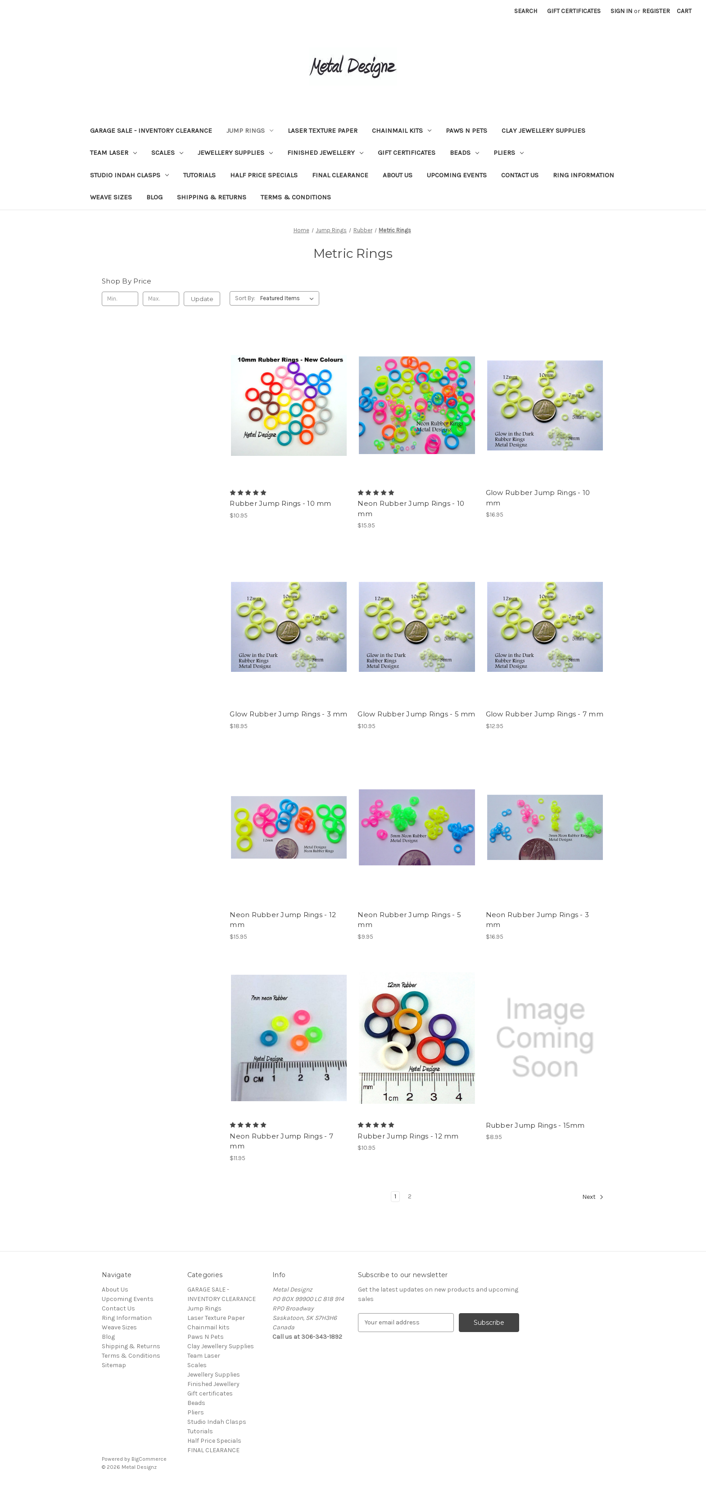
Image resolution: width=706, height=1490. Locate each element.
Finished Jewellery (325, 153)
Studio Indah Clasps (129, 175)
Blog (154, 197)
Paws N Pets (466, 130)
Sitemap (114, 1365)
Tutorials (199, 175)
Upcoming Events (457, 175)
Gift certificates (406, 153)
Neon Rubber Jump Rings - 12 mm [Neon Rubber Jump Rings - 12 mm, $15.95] (283, 919)
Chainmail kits (401, 130)
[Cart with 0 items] (684, 11)
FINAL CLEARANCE (340, 175)
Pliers (508, 153)
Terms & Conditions (296, 197)
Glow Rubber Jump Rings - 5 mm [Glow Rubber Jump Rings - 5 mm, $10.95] (416, 714)
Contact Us (520, 175)
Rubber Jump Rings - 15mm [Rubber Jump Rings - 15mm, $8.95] (535, 1125)
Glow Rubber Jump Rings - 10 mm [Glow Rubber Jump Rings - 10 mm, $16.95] (538, 497)
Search (525, 11)
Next (593, 1197)
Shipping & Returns (211, 197)
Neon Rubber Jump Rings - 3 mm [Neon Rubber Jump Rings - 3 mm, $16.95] (537, 919)
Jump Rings (249, 130)
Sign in (621, 11)
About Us (397, 175)
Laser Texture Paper (323, 130)
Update (202, 298)
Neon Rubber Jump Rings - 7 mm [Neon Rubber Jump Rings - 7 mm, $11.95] (281, 1141)
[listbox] (289, 298)
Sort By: (245, 298)
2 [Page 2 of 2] (410, 1196)
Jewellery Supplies (235, 153)
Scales (167, 153)
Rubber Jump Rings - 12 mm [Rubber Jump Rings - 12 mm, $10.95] (408, 1136)
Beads (464, 153)
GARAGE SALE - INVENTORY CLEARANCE (151, 130)
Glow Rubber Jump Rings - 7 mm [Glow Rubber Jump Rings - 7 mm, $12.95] (544, 714)
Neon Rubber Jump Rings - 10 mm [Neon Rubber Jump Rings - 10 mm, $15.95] (411, 508)
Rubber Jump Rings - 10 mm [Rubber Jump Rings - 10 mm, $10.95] (280, 503)
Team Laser (113, 153)
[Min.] (120, 299)
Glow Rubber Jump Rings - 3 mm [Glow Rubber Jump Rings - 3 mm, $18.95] (288, 714)
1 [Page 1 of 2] (395, 1196)
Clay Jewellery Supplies (543, 130)
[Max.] (161, 299)
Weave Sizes (111, 197)
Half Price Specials (264, 175)
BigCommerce (149, 1459)
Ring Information (583, 175)
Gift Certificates (574, 11)
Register (656, 11)
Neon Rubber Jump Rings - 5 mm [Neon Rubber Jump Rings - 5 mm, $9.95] (409, 919)
